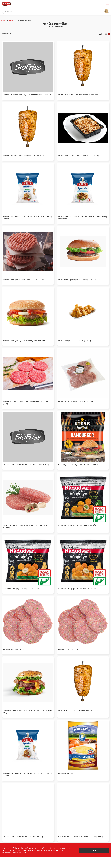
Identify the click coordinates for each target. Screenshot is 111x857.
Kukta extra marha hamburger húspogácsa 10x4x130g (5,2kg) (25, 402)
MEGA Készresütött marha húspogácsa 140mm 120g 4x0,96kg (25, 526)
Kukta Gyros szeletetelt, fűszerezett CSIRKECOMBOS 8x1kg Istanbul (27, 218)
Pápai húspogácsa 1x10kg (69, 649)
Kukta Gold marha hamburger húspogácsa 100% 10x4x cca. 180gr (28, 711)
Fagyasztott (13, 20)
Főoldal (3, 20)
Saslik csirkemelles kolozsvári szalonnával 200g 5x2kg (80, 837)
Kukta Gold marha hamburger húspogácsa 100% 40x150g (27, 95)
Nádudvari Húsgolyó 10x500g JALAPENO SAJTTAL (23, 589)
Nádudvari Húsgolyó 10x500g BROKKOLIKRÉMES (78, 525)
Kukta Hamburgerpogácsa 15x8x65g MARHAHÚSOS (24, 341)
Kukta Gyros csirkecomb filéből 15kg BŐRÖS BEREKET (80, 95)
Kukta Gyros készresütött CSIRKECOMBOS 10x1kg (78, 156)
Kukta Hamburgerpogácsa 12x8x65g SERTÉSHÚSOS (24, 280)
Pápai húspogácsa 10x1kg (13, 649)
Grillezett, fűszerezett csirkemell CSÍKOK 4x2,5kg (23, 837)
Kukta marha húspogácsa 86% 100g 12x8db (76, 401)
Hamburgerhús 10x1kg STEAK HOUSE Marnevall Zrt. (80, 465)
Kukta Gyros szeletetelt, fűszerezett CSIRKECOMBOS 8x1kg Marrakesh (82, 218)
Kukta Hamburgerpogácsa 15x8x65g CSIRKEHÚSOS (79, 280)
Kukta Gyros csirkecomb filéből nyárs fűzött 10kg (78, 710)
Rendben (94, 850)
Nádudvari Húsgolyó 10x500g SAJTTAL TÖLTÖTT (78, 589)
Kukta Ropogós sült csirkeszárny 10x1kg (74, 341)
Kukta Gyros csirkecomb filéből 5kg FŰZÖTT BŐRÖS (24, 156)
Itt (49, 850)
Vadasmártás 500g (66, 773)
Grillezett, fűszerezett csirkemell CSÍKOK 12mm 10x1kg (26, 465)
